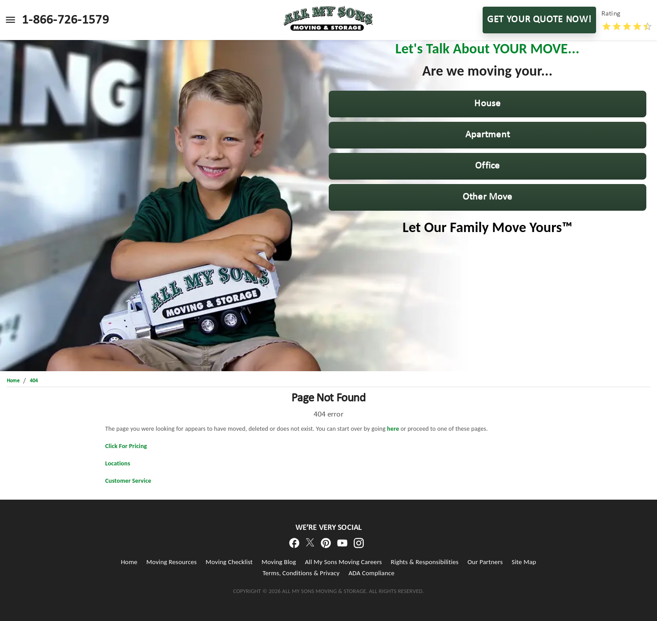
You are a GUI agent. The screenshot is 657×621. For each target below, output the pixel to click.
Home (129, 562)
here (393, 429)
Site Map (524, 562)
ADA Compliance (371, 573)
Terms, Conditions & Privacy (300, 573)
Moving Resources (171, 562)
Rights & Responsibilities (425, 562)
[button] (488, 104)
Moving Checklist (229, 562)
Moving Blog (279, 562)
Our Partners (485, 562)
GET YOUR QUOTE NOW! (539, 20)
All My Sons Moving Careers (343, 562)
